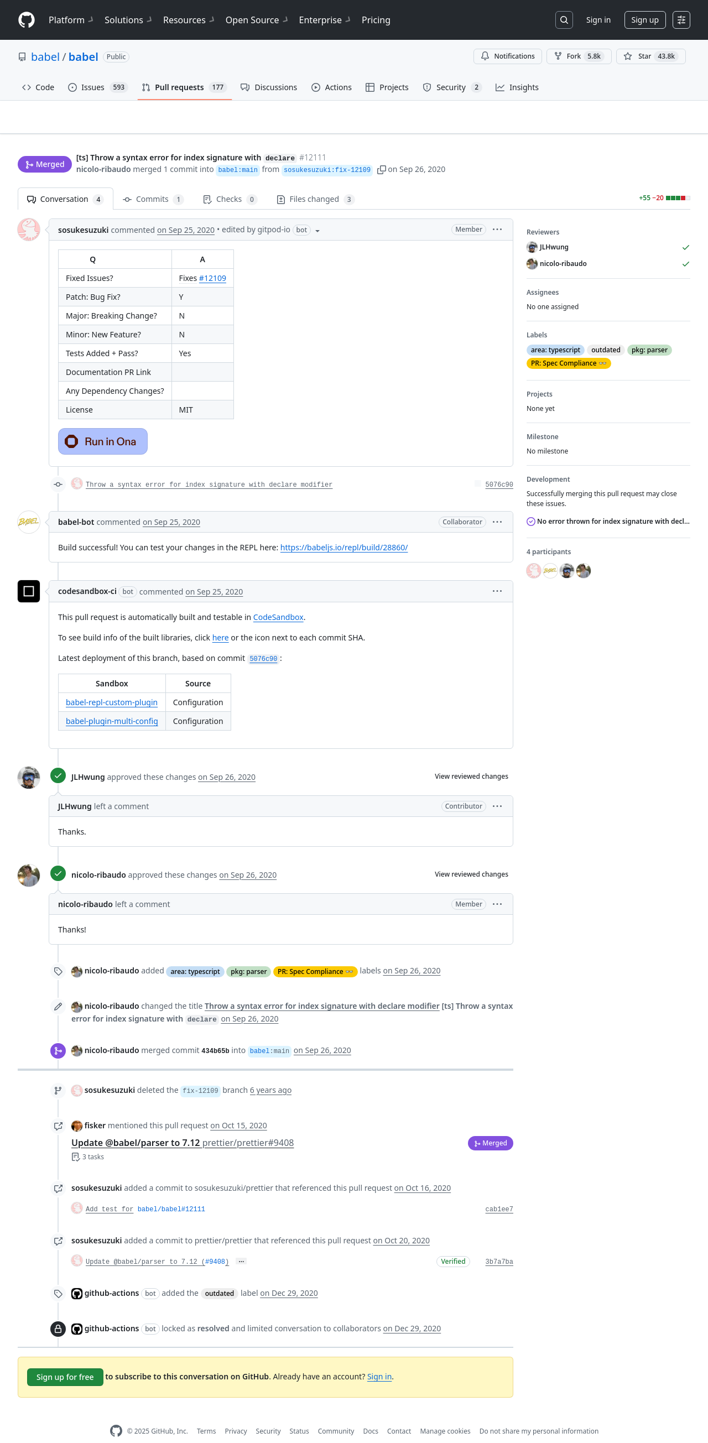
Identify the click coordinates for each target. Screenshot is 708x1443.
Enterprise (326, 20)
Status (299, 1413)
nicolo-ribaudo (103, 148)
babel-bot (76, 504)
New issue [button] (656, 124)
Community (336, 1413)
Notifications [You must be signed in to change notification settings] (507, 56)
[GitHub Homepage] (116, 1414)
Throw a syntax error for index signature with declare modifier (209, 468)
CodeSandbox (278, 600)
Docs (370, 1413)
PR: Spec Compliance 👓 (315, 953)
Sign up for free (65, 1360)
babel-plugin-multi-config (112, 704)
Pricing (376, 20)
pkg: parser (249, 953)
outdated (220, 1276)
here (220, 620)
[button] (381, 148)
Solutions (129, 20)
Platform (72, 20)
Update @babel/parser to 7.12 (182, 1125)
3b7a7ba (499, 1244)
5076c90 (499, 468)
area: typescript (195, 953)
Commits (153, 182)
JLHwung (88, 759)
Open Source (258, 20)
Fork (579, 56)
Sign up (645, 19)
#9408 (215, 1244)
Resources (190, 20)
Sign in (598, 19)
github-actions (112, 1275)
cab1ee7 (499, 1192)
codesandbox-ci (87, 574)
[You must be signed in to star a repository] (651, 56)
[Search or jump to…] (564, 20)
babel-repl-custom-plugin (112, 685)
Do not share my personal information (539, 1413)
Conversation (65, 182)
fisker (95, 1107)
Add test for (109, 1192)
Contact (399, 1413)
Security (268, 1413)
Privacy (236, 1413)
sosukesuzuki (83, 212)
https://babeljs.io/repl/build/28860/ (344, 530)
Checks (230, 182)
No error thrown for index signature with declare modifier (608, 504)
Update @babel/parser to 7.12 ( (145, 1244)
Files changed (316, 182)
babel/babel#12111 (171, 1192)
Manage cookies (445, 1413)
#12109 (212, 261)
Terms (206, 1413)
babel (45, 56)
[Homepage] (26, 20)
